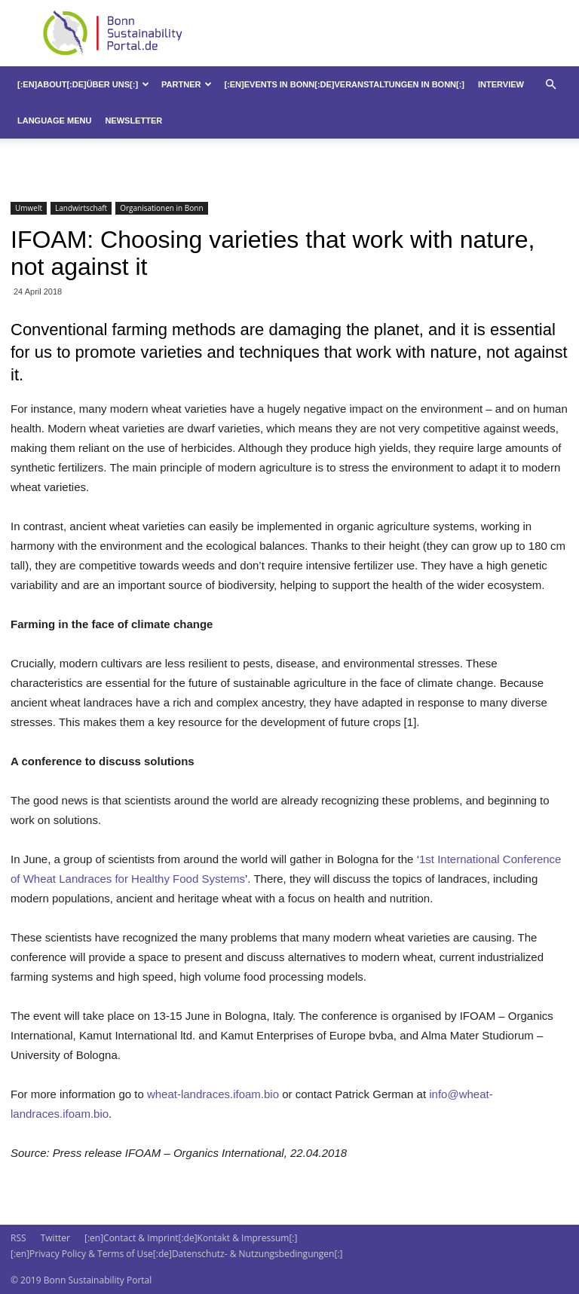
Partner (186, 84)
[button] (550, 85)
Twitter (55, 1237)
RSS (18, 1237)
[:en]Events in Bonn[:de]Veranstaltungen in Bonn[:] (344, 84)
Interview (501, 84)
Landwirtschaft (81, 208)
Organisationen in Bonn (161, 208)
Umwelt (28, 208)
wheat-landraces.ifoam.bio (213, 1094)
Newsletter (133, 120)
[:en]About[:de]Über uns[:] (83, 84)
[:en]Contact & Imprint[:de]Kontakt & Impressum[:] (190, 1237)
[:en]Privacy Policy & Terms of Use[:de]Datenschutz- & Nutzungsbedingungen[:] (176, 1253)
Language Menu (54, 120)
